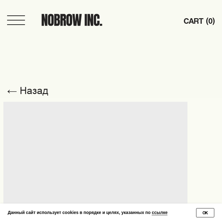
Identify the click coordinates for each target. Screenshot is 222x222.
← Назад (27, 90)
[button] (16, 20)
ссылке (159, 212)
